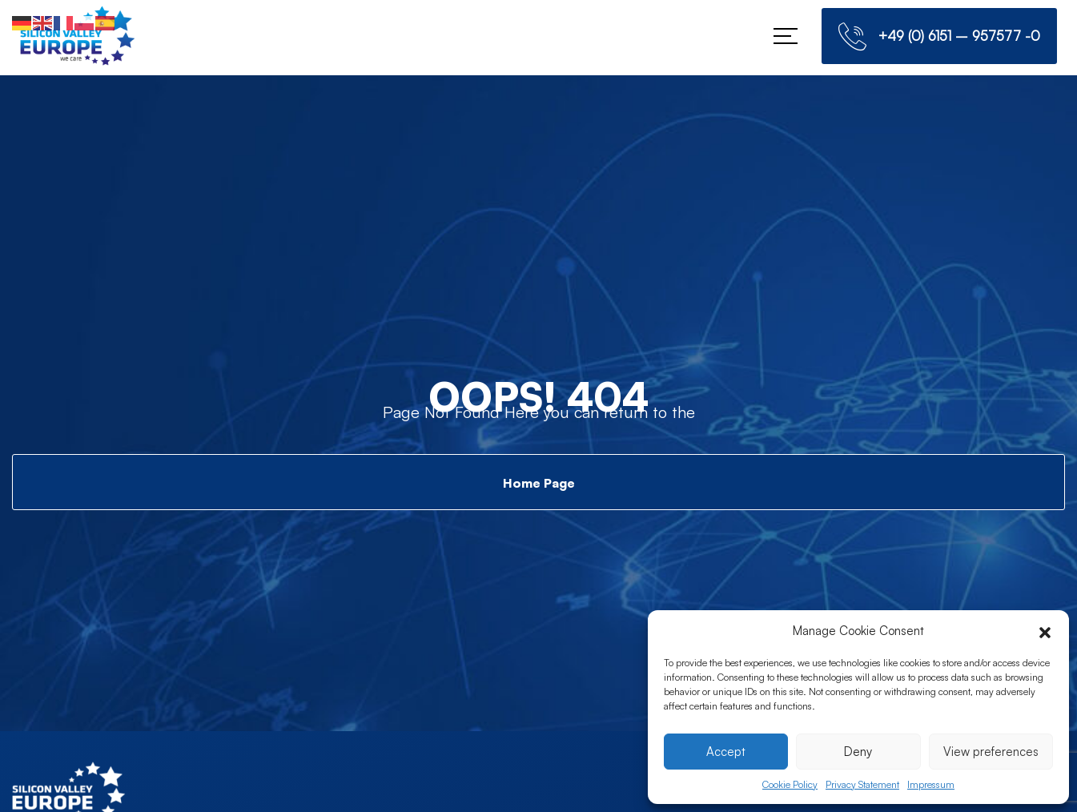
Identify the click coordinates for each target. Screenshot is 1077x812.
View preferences (991, 751)
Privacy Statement (862, 784)
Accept (725, 751)
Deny (858, 751)
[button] (1045, 631)
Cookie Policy (790, 784)
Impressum (930, 784)
